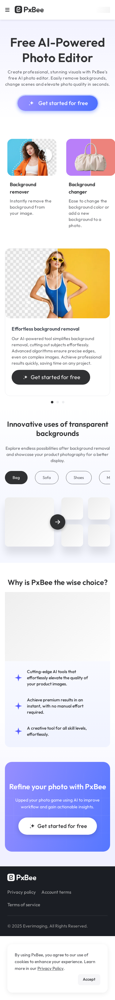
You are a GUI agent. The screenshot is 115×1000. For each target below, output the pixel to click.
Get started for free (57, 103)
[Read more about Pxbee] (29, 10)
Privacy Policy (50, 968)
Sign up (103, 10)
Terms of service (23, 905)
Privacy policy (21, 892)
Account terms (56, 892)
